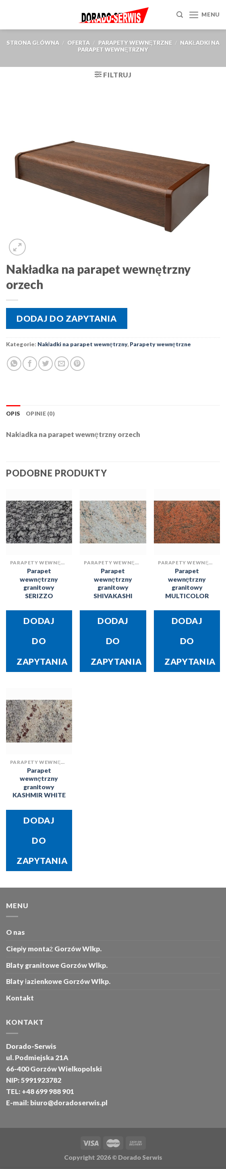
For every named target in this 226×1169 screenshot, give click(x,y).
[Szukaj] (179, 15)
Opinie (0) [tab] (40, 413)
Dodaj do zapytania (66, 318)
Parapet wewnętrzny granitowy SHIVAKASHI (113, 583)
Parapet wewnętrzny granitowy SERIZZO (39, 583)
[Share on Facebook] (30, 363)
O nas (15, 932)
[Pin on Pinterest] (77, 363)
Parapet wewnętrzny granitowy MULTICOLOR (187, 583)
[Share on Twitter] (45, 363)
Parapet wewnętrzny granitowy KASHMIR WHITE (39, 783)
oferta (78, 42)
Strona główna (32, 42)
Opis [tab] (13, 413)
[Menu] (204, 14)
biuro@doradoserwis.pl (68, 1102)
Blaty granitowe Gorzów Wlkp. (57, 965)
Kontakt (20, 998)
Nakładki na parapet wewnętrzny (82, 344)
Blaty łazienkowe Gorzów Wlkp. (58, 981)
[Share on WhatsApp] (14, 363)
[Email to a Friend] (61, 363)
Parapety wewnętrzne (135, 42)
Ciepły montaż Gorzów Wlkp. (54, 948)
